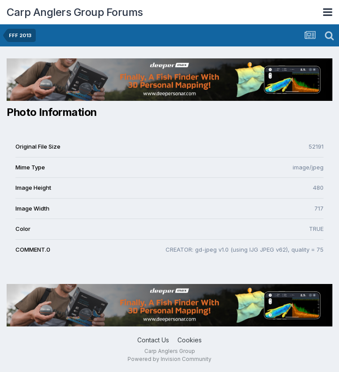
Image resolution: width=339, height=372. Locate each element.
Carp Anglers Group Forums (75, 12)
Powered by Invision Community (169, 359)
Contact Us (153, 340)
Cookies (189, 340)
